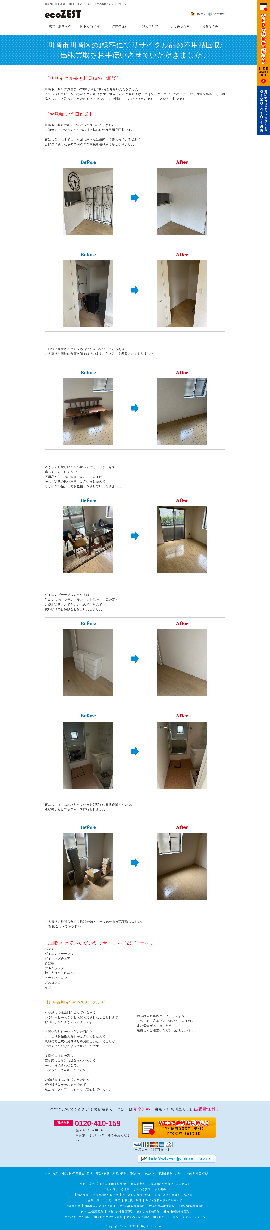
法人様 (188, 1194)
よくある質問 (180, 26)
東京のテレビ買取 (138, 1217)
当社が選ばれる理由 (117, 1189)
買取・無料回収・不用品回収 (164, 1200)
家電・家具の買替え (167, 1194)
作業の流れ (120, 26)
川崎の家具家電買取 (191, 1205)
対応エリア (150, 26)
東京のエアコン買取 (77, 1217)
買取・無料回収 (60, 26)
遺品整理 (83, 1194)
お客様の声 (210, 26)
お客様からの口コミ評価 (99, 1205)
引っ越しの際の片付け (136, 1194)
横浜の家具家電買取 (161, 1205)
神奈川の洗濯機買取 (176, 1211)
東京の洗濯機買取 (148, 1211)
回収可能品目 (89, 26)
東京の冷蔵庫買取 (92, 1211)
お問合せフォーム (194, 1217)
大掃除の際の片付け (105, 1194)
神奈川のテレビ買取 (166, 1217)
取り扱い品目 (132, 1200)
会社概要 (160, 1189)
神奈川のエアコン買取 (108, 1217)
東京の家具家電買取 (132, 1205)
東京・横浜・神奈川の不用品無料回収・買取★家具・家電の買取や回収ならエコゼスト (135, 1183)
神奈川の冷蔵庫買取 (120, 1211)
